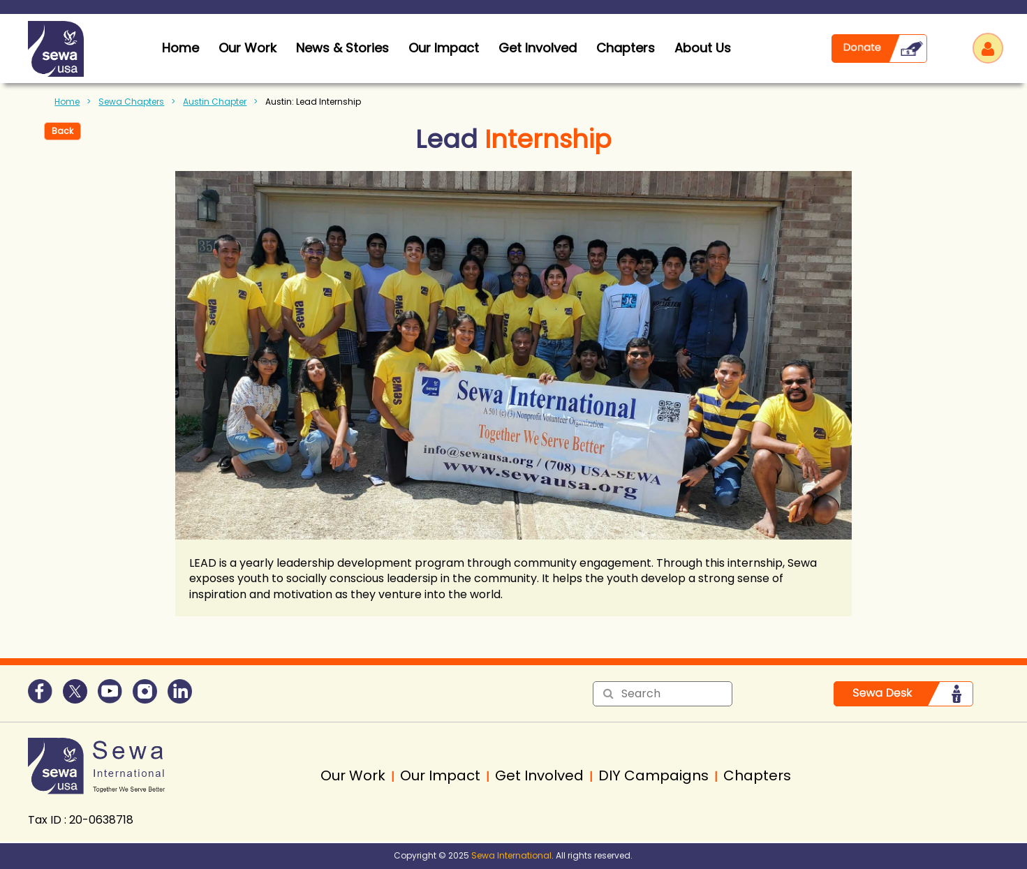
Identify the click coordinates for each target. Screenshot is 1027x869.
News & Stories (342, 48)
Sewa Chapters (131, 101)
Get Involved (537, 48)
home (180, 48)
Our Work (247, 48)
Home (67, 101)
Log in (988, 48)
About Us (702, 48)
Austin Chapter (214, 101)
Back (62, 131)
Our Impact (443, 48)
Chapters (625, 48)
